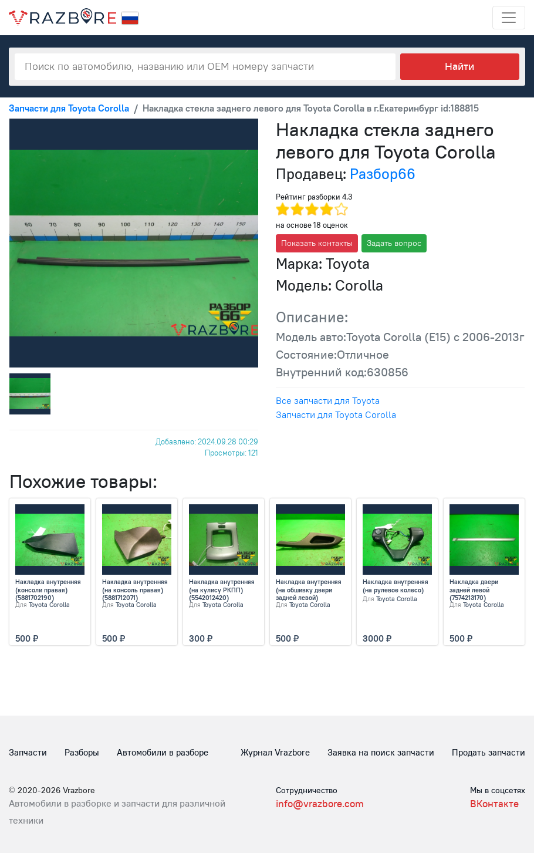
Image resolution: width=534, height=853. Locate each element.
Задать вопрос (394, 243)
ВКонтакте (494, 803)
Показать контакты (317, 243)
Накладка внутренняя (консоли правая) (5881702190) (48, 589)
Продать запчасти (488, 752)
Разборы (82, 752)
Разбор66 (382, 173)
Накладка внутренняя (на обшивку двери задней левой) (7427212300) (309, 590)
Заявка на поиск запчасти (380, 752)
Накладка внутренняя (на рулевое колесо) (395, 586)
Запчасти (28, 752)
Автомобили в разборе (162, 752)
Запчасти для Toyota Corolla (336, 414)
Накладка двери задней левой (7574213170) (473, 589)
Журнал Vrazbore (275, 752)
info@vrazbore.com (320, 803)
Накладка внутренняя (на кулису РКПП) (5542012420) (222, 589)
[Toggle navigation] (508, 17)
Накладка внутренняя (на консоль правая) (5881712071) (135, 589)
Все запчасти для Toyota (328, 400)
